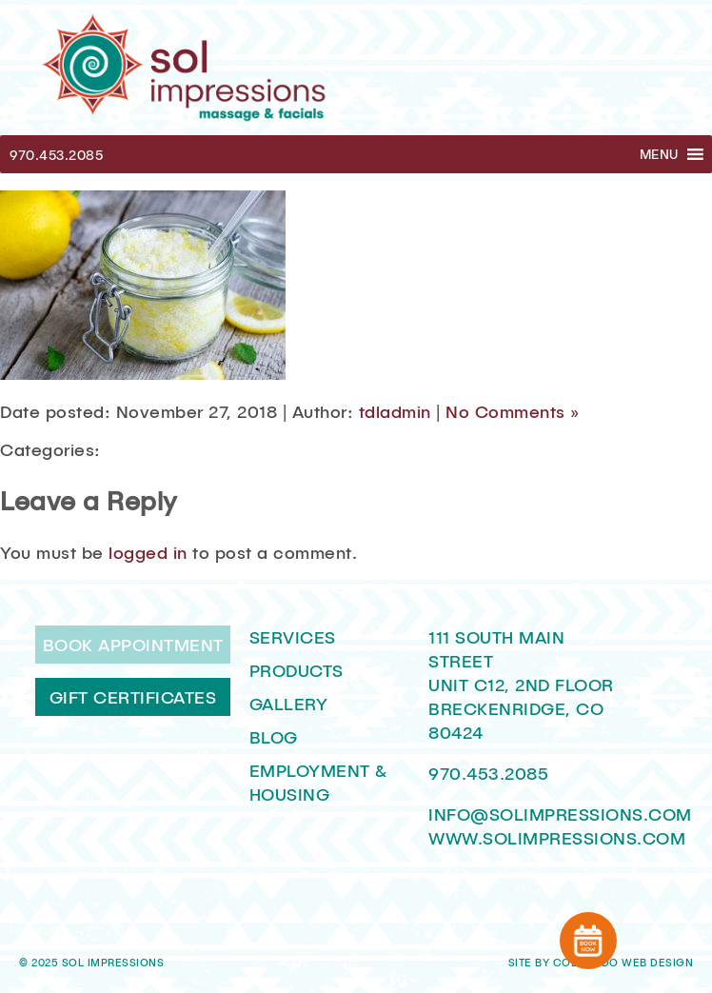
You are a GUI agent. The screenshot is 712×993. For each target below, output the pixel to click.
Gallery (288, 703)
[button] (659, 154)
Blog (273, 736)
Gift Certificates (133, 696)
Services (292, 636)
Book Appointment (133, 644)
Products (296, 670)
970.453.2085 (56, 155)
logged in (148, 552)
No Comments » (512, 411)
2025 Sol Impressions (97, 962)
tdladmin (395, 411)
